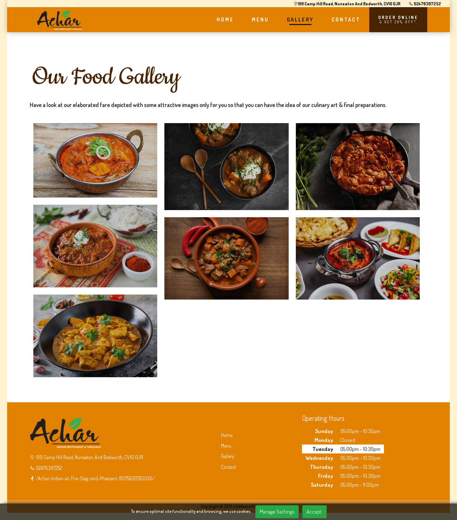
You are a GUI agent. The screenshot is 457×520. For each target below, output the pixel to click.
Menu (226, 446)
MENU (260, 19)
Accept (314, 511)
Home (226, 435)
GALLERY (300, 19)
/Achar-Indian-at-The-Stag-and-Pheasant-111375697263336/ (92, 478)
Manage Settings (277, 511)
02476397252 (425, 3)
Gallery (227, 456)
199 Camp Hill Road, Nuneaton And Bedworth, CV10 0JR (346, 3)
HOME (225, 19)
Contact (228, 467)
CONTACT (346, 19)
